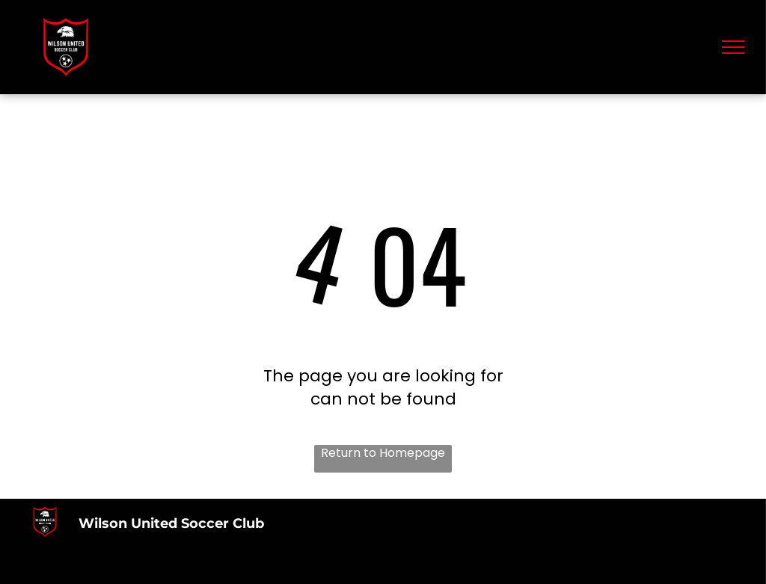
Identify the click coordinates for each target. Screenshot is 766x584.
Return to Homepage (383, 453)
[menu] (733, 47)
